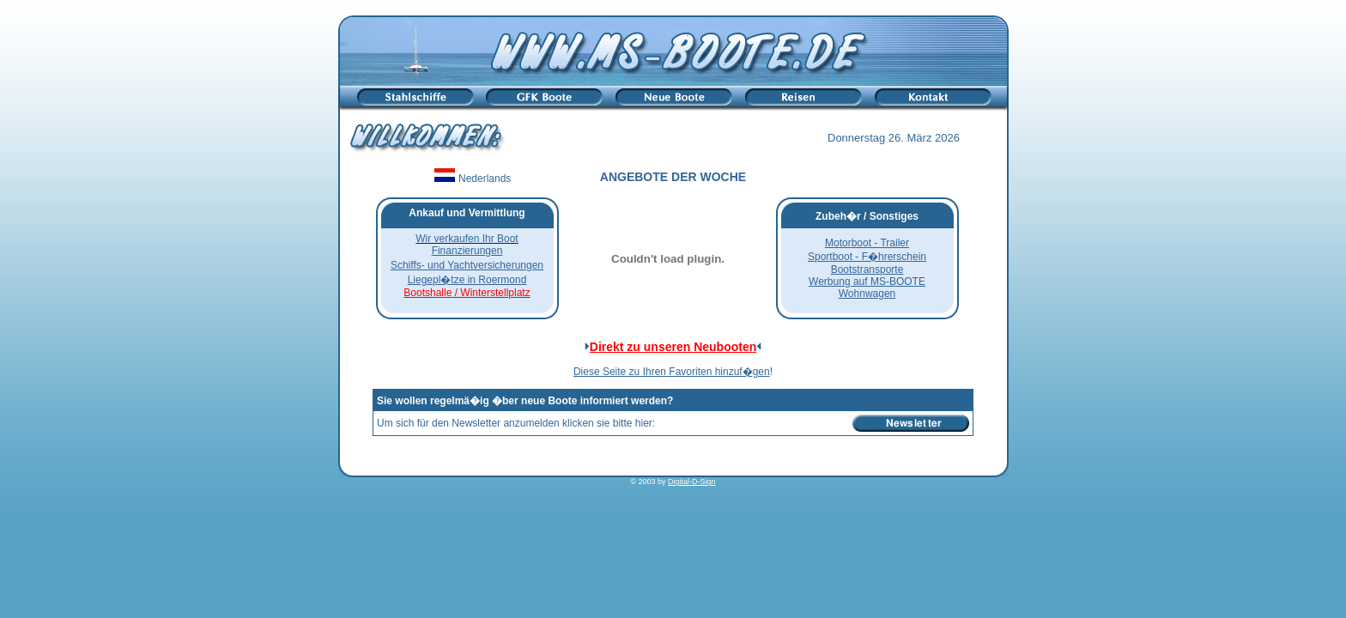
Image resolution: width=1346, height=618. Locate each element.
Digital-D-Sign (692, 481)
